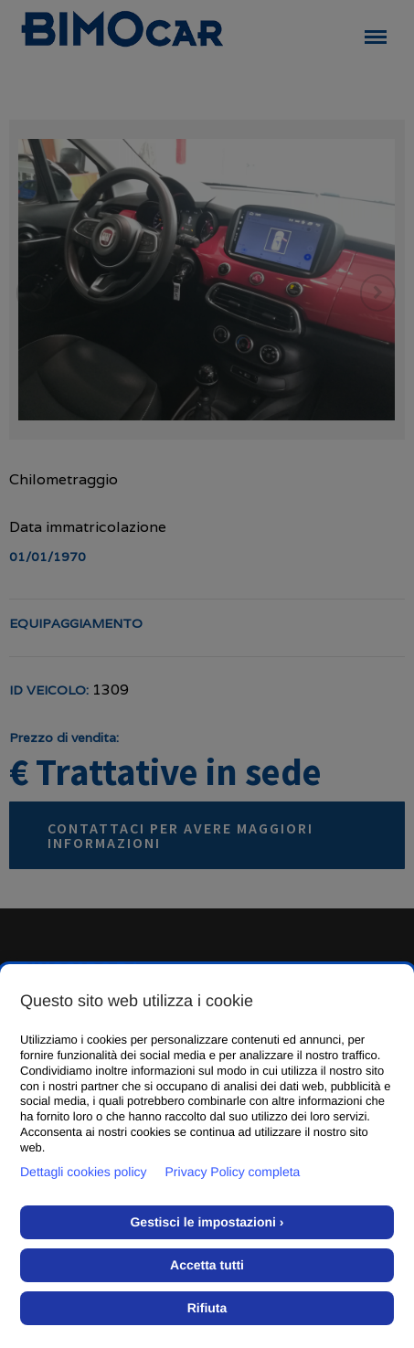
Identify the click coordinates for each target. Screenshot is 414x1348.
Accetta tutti (207, 1265)
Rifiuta (207, 1307)
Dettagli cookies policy (83, 1171)
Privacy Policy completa (233, 1171)
